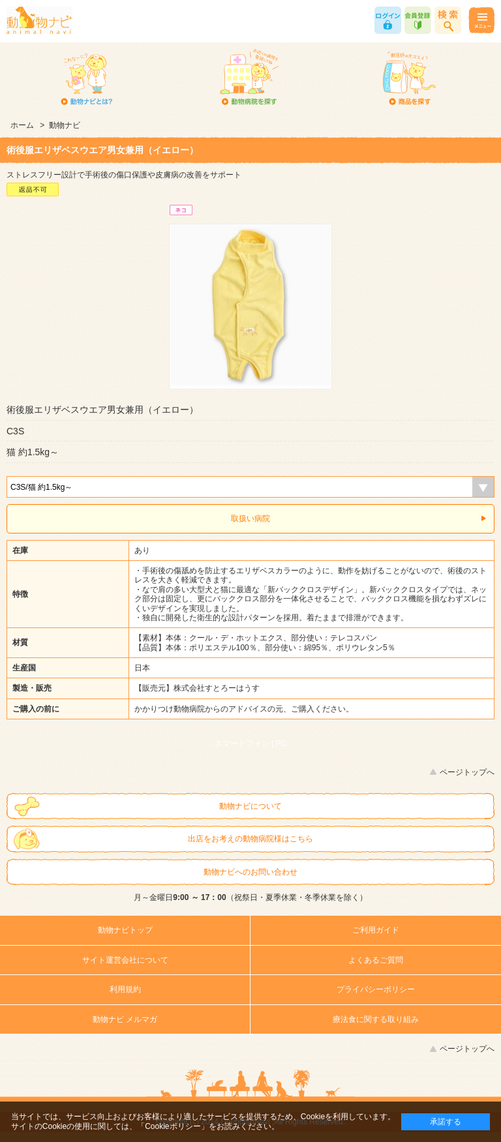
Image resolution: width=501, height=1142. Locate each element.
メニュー (481, 20)
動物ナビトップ (125, 930)
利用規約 (125, 989)
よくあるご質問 (375, 960)
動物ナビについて (250, 806)
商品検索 (447, 20)
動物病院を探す (248, 78)
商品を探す (409, 78)
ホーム (22, 125)
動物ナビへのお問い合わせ (250, 872)
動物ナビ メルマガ (125, 1019)
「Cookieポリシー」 (172, 1126)
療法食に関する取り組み (376, 1019)
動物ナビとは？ (87, 78)
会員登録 (417, 20)
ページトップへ (467, 772)
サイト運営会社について (125, 960)
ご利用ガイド (375, 930)
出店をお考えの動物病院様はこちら (250, 838)
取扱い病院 (250, 518)
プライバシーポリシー (376, 989)
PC (281, 743)
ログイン (387, 20)
